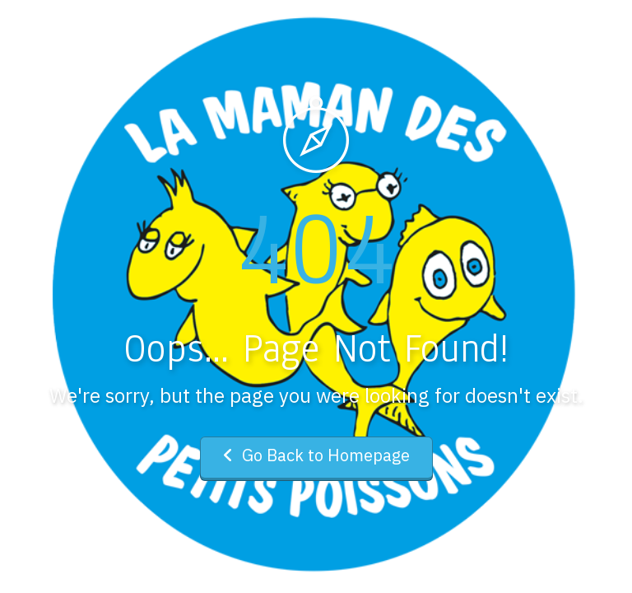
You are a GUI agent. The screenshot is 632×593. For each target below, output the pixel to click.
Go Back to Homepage (316, 455)
